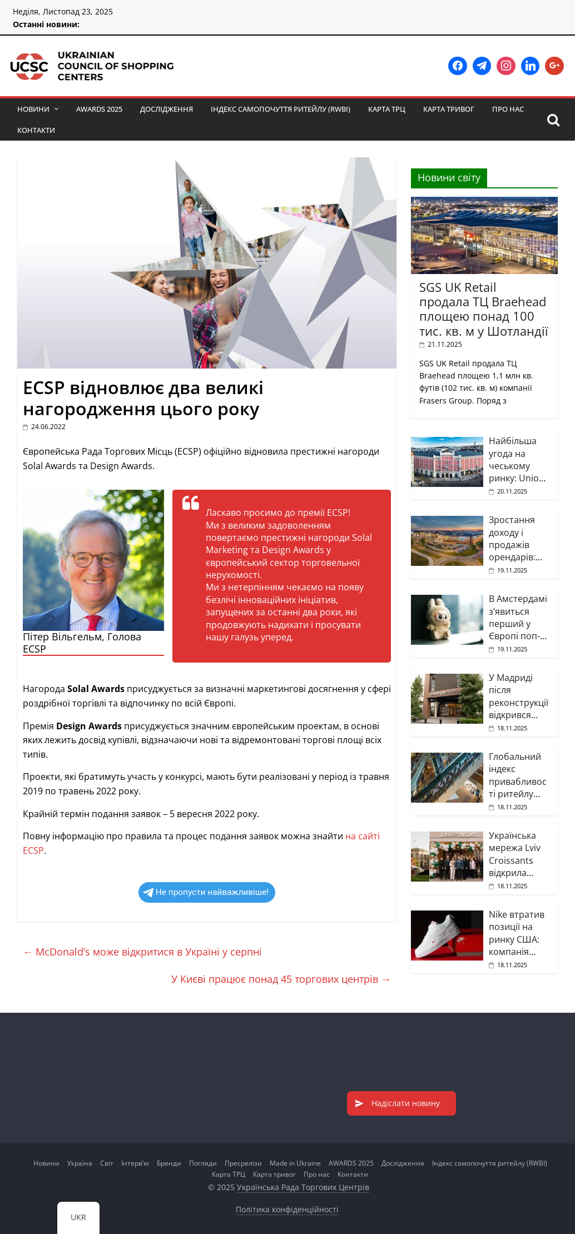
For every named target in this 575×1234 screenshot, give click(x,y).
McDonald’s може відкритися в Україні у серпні (142, 951)
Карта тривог (448, 109)
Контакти (36, 130)
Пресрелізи (243, 1163)
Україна (79, 1163)
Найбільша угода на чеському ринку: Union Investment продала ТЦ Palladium (516, 478)
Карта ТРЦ (386, 109)
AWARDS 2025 (99, 109)
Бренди (169, 1163)
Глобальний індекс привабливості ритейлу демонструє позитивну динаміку (518, 793)
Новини (33, 109)
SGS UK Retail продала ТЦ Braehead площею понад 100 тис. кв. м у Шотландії (483, 308)
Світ (106, 1163)
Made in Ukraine (295, 1163)
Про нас (508, 109)
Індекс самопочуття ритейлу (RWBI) (280, 109)
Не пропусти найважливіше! (206, 892)
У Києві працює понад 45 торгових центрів (281, 979)
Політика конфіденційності (287, 1209)
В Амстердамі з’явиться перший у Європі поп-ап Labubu (518, 624)
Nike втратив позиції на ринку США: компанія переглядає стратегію (516, 945)
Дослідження (166, 109)
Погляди (203, 1163)
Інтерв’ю (135, 1163)
